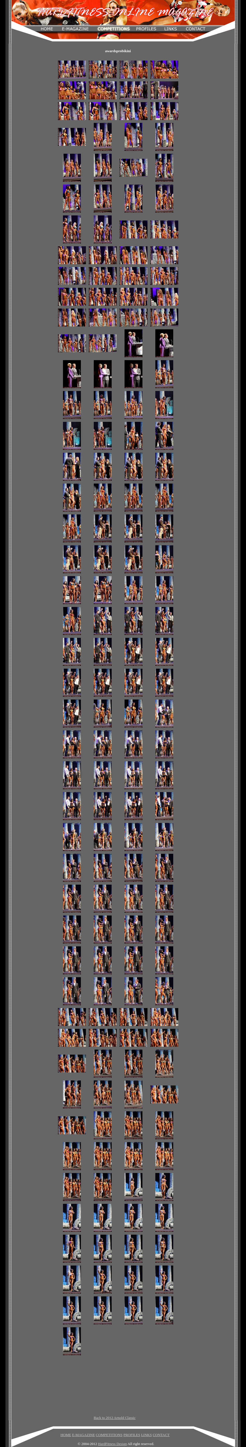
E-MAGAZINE (83, 1435)
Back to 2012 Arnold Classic (115, 1418)
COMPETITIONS (109, 1435)
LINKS (146, 1435)
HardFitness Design (112, 1444)
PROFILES (131, 1435)
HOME (65, 1435)
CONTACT (161, 1435)
